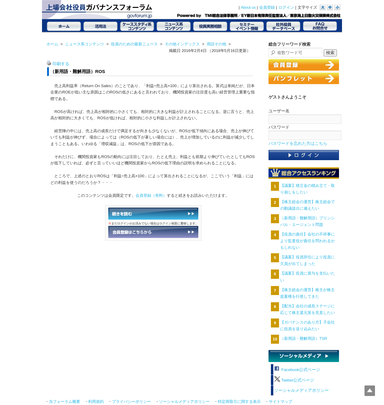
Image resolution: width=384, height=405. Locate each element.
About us (248, 7)
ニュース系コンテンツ (84, 44)
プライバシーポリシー (131, 402)
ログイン (286, 7)
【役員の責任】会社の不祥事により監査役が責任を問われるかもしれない (307, 241)
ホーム (52, 44)
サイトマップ (280, 402)
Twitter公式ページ (294, 380)
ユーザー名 (279, 110)
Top (369, 390)
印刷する (60, 64)
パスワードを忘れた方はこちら (297, 143)
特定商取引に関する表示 (239, 402)
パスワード (279, 127)
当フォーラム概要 (64, 402)
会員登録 (267, 7)
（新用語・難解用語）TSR (303, 338)
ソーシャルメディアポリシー (301, 390)
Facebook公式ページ (297, 369)
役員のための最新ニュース (134, 44)
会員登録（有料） (151, 195)
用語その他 (216, 44)
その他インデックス (182, 44)
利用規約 (96, 402)
